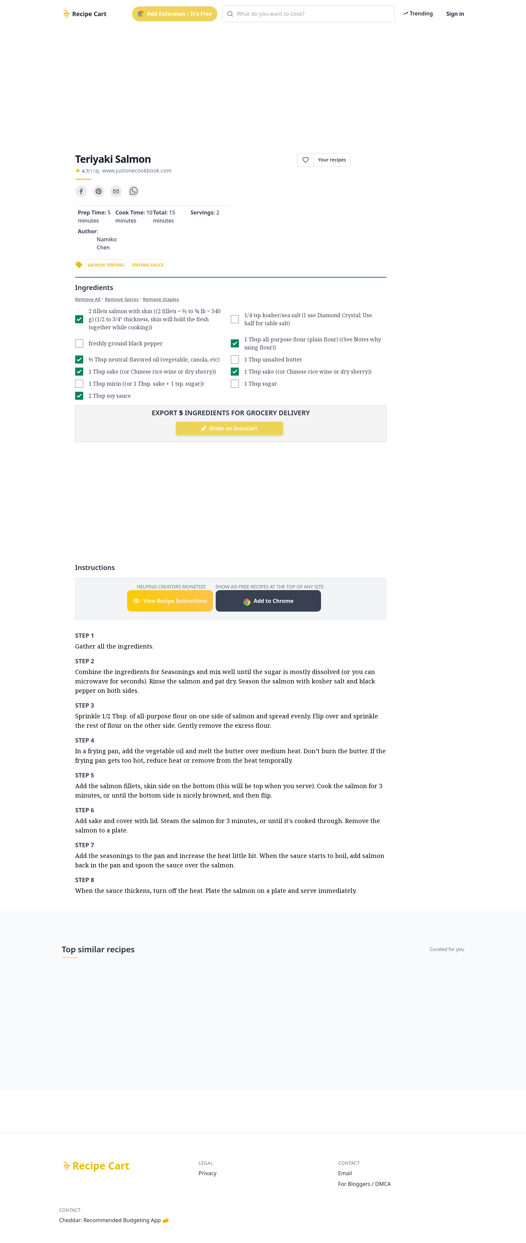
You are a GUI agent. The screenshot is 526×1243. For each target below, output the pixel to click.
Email (345, 1173)
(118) (94, 171)
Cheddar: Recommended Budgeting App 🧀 (114, 1220)
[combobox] (309, 13)
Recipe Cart (100, 1166)
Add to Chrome (268, 601)
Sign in (455, 13)
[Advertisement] (260, 85)
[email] (116, 191)
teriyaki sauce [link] (147, 265)
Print (368, 159)
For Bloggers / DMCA (364, 1184)
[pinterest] (99, 191)
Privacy (207, 1173)
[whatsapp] (133, 191)
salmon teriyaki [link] (106, 265)
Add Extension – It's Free (175, 13)
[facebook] (81, 191)
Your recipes (332, 159)
